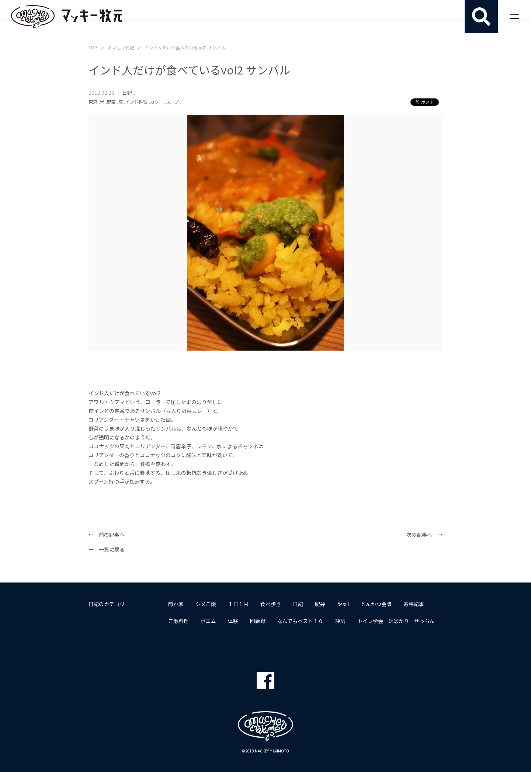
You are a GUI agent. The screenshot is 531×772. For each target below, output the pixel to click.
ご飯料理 (178, 621)
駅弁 (320, 604)
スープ (172, 101)
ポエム (208, 621)
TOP (92, 47)
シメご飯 (205, 604)
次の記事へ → (424, 534)
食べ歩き (270, 604)
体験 (233, 621)
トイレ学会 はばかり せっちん (396, 621)
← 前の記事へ (106, 534)
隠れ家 (176, 604)
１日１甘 (238, 604)
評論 (340, 621)
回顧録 (258, 621)
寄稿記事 (413, 604)
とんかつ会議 (376, 604)
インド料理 (136, 101)
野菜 (111, 101)
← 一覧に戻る (106, 549)
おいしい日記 (121, 47)
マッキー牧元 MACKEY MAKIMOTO (66, 16)
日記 (127, 92)
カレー (156, 101)
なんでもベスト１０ (300, 621)
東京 (92, 101)
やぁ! (343, 604)
